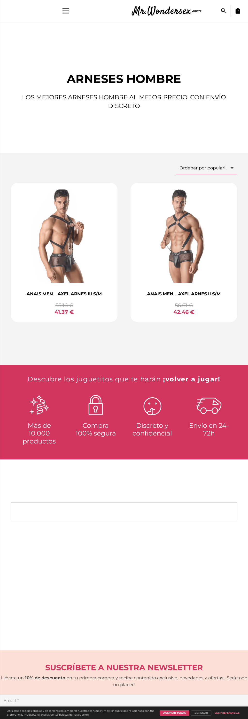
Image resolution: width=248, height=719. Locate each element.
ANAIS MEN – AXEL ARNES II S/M (184, 294)
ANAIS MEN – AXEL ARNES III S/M (64, 294)
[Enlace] (169, 11)
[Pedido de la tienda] (206, 168)
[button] (223, 11)
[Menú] (66, 11)
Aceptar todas (174, 712)
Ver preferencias (227, 713)
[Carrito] (238, 11)
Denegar (201, 712)
